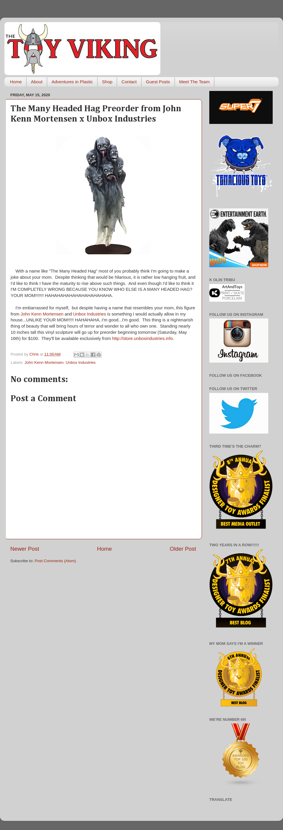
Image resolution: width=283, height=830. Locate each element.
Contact (129, 81)
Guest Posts (158, 81)
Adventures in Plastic (72, 81)
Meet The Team (194, 81)
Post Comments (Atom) (55, 561)
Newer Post (24, 549)
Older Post (183, 549)
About (36, 81)
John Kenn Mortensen (42, 314)
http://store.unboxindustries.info (142, 338)
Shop (107, 81)
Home (16, 81)
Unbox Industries (89, 314)
